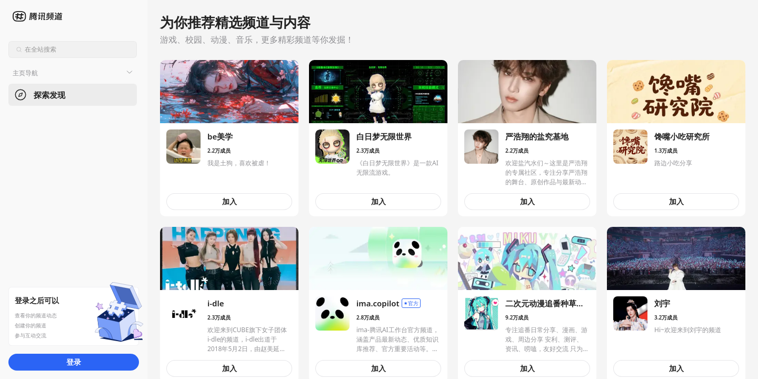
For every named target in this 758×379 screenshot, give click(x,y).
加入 (229, 201)
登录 (73, 362)
